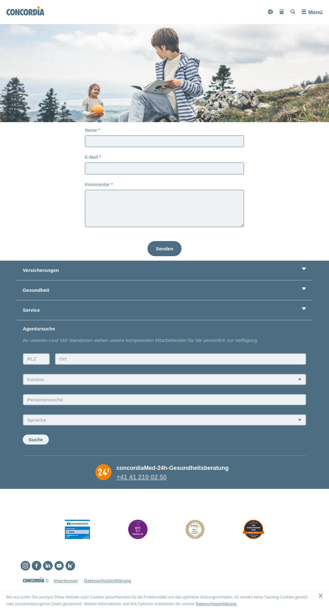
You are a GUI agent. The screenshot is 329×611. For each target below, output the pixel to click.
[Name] (164, 141)
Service (31, 310)
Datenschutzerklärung (216, 604)
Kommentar (97, 184)
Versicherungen (41, 270)
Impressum (66, 580)
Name (91, 130)
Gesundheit (36, 290)
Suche (36, 439)
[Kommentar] (164, 208)
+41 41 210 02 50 (141, 477)
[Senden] (164, 248)
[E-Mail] (164, 168)
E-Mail (91, 157)
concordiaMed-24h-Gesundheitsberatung (172, 468)
